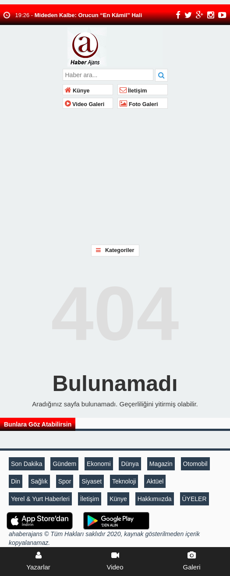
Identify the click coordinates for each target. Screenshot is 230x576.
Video (115, 561)
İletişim (133, 91)
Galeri (192, 561)
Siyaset (91, 481)
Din (15, 481)
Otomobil (195, 463)
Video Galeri (85, 104)
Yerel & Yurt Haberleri (40, 498)
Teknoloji (124, 481)
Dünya (129, 463)
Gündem (64, 463)
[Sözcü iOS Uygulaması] (39, 520)
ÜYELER (194, 498)
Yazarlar (38, 561)
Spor (64, 481)
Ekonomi (98, 463)
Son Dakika (26, 463)
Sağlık (39, 481)
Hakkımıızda (155, 498)
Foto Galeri (139, 104)
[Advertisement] (115, 176)
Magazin (161, 463)
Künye (77, 91)
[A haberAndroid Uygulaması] (116, 520)
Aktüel (154, 481)
